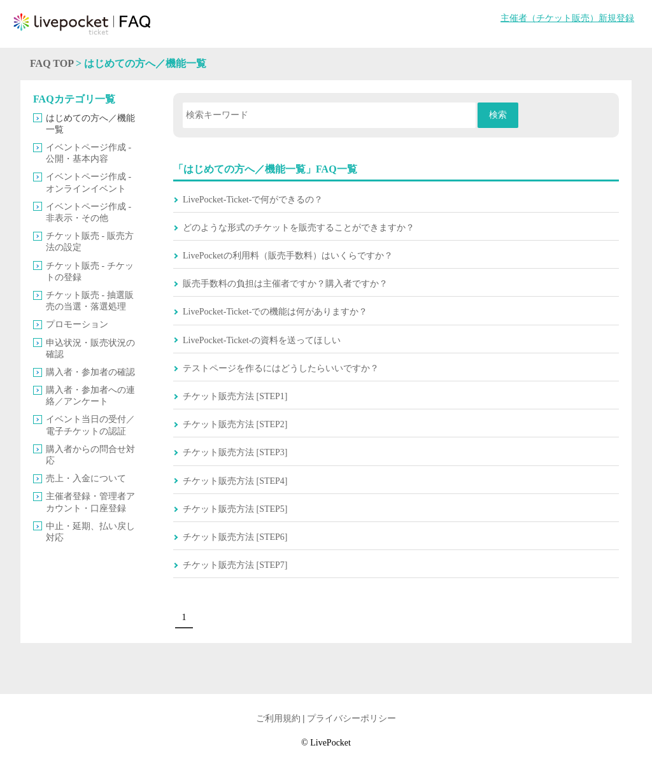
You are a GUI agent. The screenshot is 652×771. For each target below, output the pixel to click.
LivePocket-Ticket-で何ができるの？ (253, 199)
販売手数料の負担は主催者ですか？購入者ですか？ (285, 283)
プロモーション (77, 324)
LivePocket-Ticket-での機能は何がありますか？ (275, 311)
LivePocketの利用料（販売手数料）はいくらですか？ (288, 255)
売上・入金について (86, 478)
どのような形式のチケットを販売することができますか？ (299, 227)
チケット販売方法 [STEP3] (235, 452)
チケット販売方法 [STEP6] (235, 537)
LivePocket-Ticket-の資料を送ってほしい (262, 340)
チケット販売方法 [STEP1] (235, 396)
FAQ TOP (51, 63)
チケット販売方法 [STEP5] (235, 509)
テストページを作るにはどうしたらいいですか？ (281, 368)
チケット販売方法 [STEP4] (235, 481)
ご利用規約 (278, 718)
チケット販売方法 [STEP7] (235, 565)
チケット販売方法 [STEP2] (235, 424)
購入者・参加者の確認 (90, 372)
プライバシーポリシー (351, 718)
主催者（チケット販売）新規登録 (567, 18)
